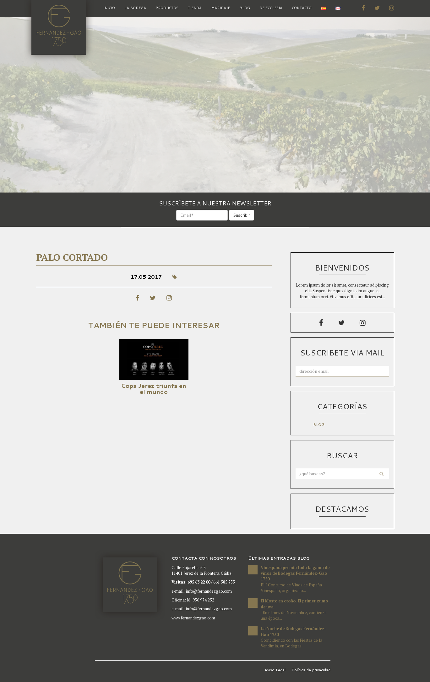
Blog (244, 7)
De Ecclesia (270, 7)
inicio (109, 7)
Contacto (302, 7)
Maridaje (220, 7)
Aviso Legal (275, 670)
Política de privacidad (310, 670)
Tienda (195, 7)
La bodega (135, 7)
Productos (166, 7)
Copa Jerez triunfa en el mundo (153, 389)
